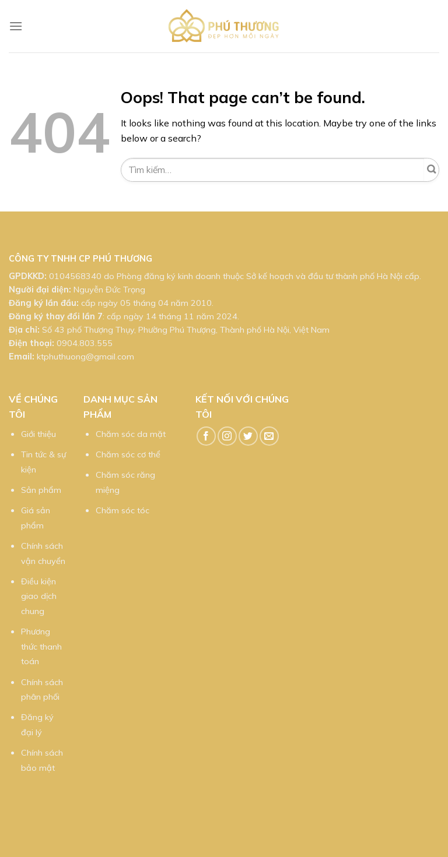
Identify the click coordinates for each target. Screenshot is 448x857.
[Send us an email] (269, 436)
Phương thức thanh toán (41, 646)
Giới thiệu (38, 434)
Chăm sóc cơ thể (128, 454)
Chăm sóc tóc (122, 510)
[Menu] (16, 26)
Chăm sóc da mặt (131, 434)
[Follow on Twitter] (248, 436)
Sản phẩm (41, 490)
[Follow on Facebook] (206, 436)
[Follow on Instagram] (227, 436)
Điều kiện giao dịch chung (39, 596)
